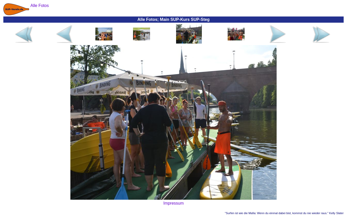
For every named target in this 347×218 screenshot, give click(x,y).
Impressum (173, 203)
